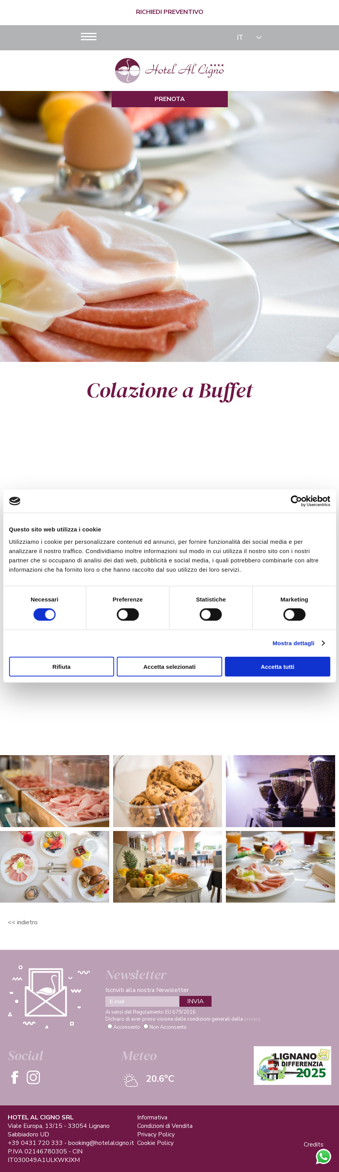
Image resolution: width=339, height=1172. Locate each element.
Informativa (152, 1117)
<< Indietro (23, 922)
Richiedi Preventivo (169, 12)
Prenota (170, 99)
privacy (252, 1019)
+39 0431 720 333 (35, 1143)
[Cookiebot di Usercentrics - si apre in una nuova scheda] (296, 501)
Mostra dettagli (293, 643)
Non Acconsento (168, 1027)
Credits (314, 1144)
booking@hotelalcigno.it (101, 1143)
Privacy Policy (156, 1134)
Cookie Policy (155, 1143)
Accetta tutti (277, 666)
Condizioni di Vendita (165, 1126)
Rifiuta (61, 666)
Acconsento (127, 1027)
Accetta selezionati (169, 666)
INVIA (195, 1001)
